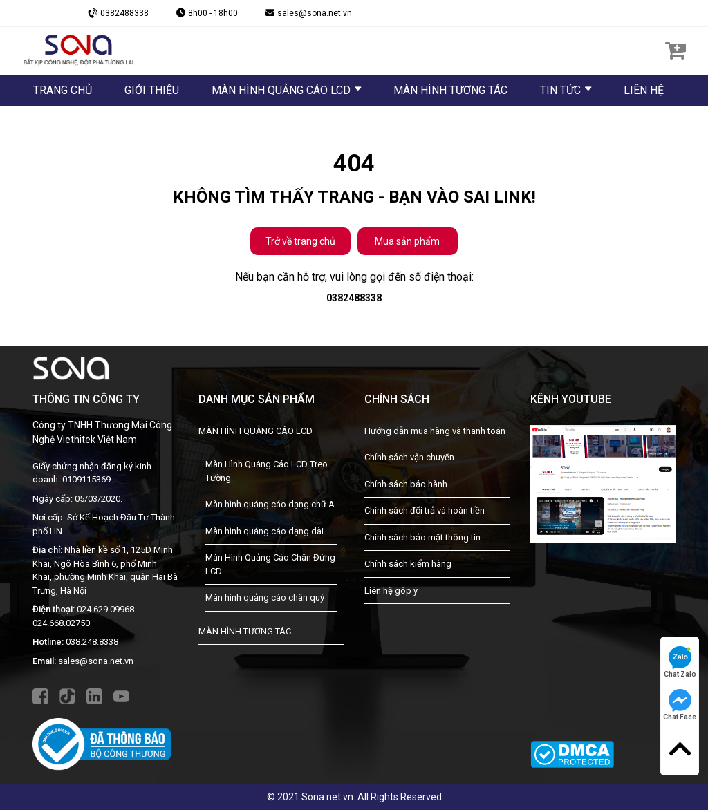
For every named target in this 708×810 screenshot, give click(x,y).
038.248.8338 (92, 642)
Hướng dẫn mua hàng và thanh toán (434, 431)
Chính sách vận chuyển (409, 457)
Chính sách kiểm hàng (407, 563)
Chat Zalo (680, 662)
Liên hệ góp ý (391, 590)
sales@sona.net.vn (95, 661)
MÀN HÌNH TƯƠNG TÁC (244, 631)
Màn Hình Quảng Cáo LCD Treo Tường (266, 471)
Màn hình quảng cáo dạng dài (264, 531)
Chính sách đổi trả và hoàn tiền (424, 510)
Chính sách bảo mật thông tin (422, 537)
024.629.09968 (105, 609)
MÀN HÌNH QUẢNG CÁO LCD (255, 431)
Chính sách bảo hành (405, 484)
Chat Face (679, 705)
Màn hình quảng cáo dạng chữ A (270, 504)
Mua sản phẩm (407, 241)
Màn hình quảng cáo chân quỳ (264, 597)
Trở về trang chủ (300, 241)
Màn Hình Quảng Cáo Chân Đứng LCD (270, 564)
